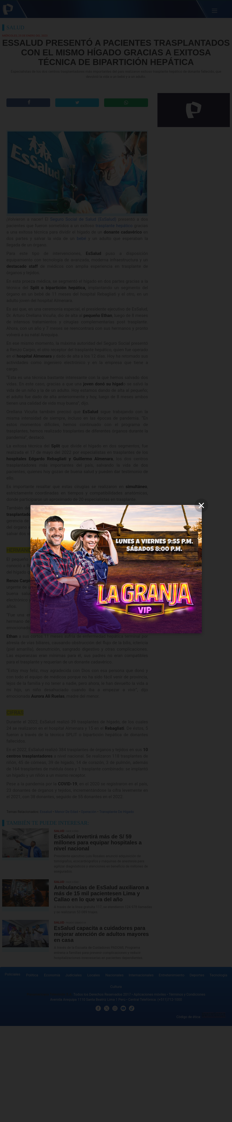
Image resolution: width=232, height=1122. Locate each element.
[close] (201, 505)
